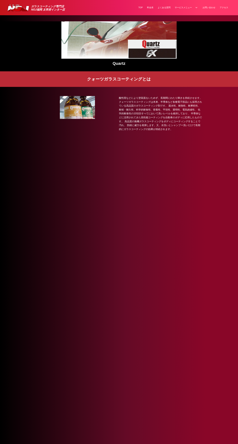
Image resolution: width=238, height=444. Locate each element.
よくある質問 (164, 7)
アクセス (224, 7)
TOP (140, 7)
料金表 (150, 7)
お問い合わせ (209, 7)
